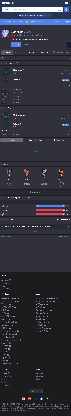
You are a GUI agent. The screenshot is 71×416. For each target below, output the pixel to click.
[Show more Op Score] (69, 226)
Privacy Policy (7, 373)
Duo (3, 352)
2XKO (3, 313)
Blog (3, 286)
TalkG (3, 355)
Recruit (38, 379)
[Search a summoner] (59, 9)
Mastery (32, 52)
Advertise (39, 376)
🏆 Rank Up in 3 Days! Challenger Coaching (35, 15)
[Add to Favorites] (34, 31)
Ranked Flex (59, 140)
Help (3, 379)
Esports (4, 358)
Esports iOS (40, 331)
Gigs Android (41, 316)
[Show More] (13, 2)
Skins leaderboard (38, 21)
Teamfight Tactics (8, 301)
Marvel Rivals (6, 316)
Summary (7, 52)
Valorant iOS (40, 313)
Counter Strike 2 (7, 322)
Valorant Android (42, 310)
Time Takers (6, 337)
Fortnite (4, 319)
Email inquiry (6, 382)
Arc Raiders (6, 325)
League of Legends (9, 298)
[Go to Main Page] (6, 3)
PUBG (3, 310)
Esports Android (42, 328)
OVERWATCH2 (7, 307)
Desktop (4, 346)
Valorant (4, 304)
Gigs (3, 361)
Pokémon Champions (9, 340)
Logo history (6, 289)
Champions (6, 21)
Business (39, 373)
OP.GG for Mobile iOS (44, 301)
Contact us (5, 385)
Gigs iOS (39, 319)
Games (4, 349)
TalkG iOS (39, 325)
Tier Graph (28, 45)
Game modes (21, 21)
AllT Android (40, 304)
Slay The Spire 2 (7, 334)
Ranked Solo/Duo (35, 140)
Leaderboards (54, 21)
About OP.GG (6, 280)
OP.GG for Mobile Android (45, 298)
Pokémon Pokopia (8, 331)
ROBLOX (4, 328)
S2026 (12, 140)
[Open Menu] (66, 2)
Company (5, 283)
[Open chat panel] (69, 44)
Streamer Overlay (8, 364)
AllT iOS (39, 307)
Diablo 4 (4, 343)
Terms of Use (6, 376)
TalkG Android (41, 322)
